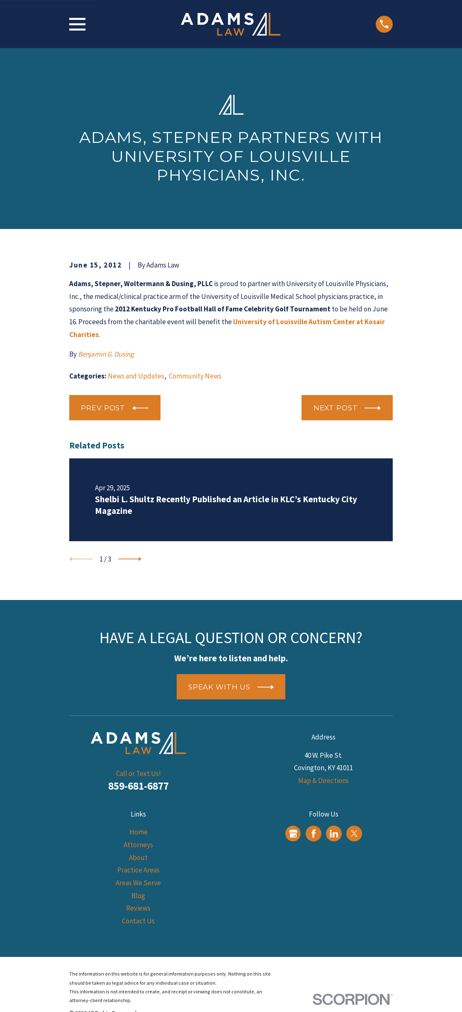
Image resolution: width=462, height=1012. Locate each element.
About (138, 857)
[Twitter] (354, 833)
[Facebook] (313, 833)
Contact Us (138, 920)
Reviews (138, 908)
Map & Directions (323, 780)
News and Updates (136, 376)
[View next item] (129, 559)
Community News (195, 376)
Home (138, 831)
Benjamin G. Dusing (106, 354)
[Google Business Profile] (293, 833)
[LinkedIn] (334, 833)
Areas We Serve (138, 882)
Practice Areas (138, 870)
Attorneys (138, 844)
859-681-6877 (138, 786)
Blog (138, 895)
